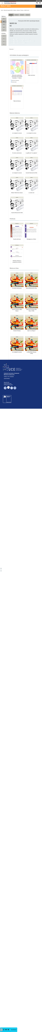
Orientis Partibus (17, 330)
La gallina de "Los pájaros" (31, 153)
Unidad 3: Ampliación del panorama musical (18, 42)
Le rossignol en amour (17, 133)
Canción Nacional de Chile (31, 172)
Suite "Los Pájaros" (31, 330)
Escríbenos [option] (14, 1029)
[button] (36, 2)
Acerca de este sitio (7, 383)
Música (14, 10)
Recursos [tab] (11, 49)
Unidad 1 (11, 14)
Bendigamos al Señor (31, 239)
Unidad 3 (22, 14)
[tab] (36, 2)
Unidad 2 (17, 14)
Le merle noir (31, 192)
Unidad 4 (28, 14)
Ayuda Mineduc (7, 378)
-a (1, 570)
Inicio (2, 10)
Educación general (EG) (8, 10)
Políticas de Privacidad (8, 384)
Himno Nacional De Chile (31, 288)
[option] (4, 1029)
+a (1, 568)
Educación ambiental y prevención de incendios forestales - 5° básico (17, 77)
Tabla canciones (31, 75)
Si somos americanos (17, 153)
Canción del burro (17, 239)
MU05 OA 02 (26, 10)
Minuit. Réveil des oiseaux (17, 192)
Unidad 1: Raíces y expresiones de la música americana (20, 39)
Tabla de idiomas (17, 101)
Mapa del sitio (6, 382)
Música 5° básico (6, 6)
